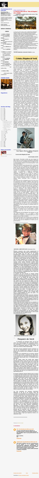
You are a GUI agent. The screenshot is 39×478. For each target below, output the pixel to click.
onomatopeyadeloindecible (7, 154)
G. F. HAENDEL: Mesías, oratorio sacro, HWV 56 (7, 129)
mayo (4, 136)
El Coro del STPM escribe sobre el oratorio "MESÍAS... (7, 124)
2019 (3, 115)
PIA (17, 429)
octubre (4, 131)
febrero (4, 139)
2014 (3, 141)
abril (3, 137)
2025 (3, 109)
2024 (3, 110)
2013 (3, 142)
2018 (3, 116)
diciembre (4, 120)
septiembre (5, 132)
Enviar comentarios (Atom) (24, 475)
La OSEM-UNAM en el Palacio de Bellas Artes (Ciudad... (7, 122)
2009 (3, 146)
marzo (4, 138)
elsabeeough (19, 441)
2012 (3, 143)
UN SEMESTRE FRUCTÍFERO (7, 121)
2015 (3, 119)
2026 (3, 108)
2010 (3, 145)
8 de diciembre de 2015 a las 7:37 (30, 441)
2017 (3, 117)
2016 (3, 118)
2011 (3, 144)
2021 (3, 113)
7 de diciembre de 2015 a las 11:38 (26, 429)
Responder (19, 438)
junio (4, 135)
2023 (3, 111)
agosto (4, 133)
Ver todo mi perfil (4, 156)
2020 (3, 114)
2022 (3, 112)
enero (4, 140)
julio (3, 134)
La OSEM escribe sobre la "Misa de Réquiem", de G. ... (7, 126)
